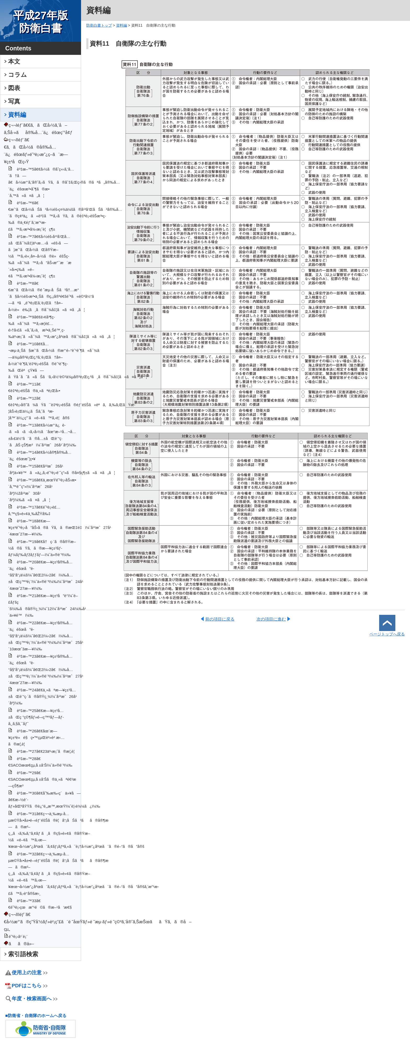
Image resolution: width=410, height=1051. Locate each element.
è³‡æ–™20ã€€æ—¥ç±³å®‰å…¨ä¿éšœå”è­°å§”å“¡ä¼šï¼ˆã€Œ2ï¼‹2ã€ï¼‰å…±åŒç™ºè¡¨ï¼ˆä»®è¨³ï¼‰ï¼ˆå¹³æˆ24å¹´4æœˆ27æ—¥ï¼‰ (45, 575)
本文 (14, 61)
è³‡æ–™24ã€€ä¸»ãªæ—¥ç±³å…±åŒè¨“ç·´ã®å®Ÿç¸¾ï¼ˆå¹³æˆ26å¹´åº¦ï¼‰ (42, 696)
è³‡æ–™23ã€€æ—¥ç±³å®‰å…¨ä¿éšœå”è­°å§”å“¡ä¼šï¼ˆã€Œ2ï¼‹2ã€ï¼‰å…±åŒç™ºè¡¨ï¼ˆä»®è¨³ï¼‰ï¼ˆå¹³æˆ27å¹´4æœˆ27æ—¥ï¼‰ (45, 669)
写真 (14, 101)
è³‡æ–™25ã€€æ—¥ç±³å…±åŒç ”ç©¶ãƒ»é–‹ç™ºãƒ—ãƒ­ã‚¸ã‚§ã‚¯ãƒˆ (36, 717)
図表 (14, 88)
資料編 (17, 114)
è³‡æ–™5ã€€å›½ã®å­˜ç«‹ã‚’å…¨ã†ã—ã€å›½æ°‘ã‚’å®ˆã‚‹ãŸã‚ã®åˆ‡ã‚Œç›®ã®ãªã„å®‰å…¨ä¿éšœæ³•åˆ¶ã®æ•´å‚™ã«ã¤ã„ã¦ (64, 182)
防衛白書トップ (99, 25)
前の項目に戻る (220, 619)
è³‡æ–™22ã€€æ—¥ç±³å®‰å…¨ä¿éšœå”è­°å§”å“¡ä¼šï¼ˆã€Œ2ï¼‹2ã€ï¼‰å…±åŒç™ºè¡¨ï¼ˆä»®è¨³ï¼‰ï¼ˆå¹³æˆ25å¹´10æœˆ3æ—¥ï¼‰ (45, 636)
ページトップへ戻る (387, 632)
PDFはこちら (30, 985)
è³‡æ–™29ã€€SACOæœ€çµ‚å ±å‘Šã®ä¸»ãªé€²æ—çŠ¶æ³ (43, 779)
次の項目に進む (271, 619)
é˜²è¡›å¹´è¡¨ (18, 937)
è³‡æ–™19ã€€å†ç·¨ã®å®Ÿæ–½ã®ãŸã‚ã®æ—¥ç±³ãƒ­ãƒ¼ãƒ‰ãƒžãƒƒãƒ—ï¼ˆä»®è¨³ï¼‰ (42, 548)
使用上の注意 (30, 972)
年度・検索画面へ (35, 998)
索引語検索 (23, 954)
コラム (17, 74)
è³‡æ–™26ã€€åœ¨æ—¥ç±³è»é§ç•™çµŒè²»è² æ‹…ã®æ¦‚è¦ (36, 737)
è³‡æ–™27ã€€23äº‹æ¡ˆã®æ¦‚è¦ (47, 751)
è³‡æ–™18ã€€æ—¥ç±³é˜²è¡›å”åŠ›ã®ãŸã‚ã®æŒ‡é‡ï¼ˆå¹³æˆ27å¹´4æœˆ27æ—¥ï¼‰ (59, 527)
